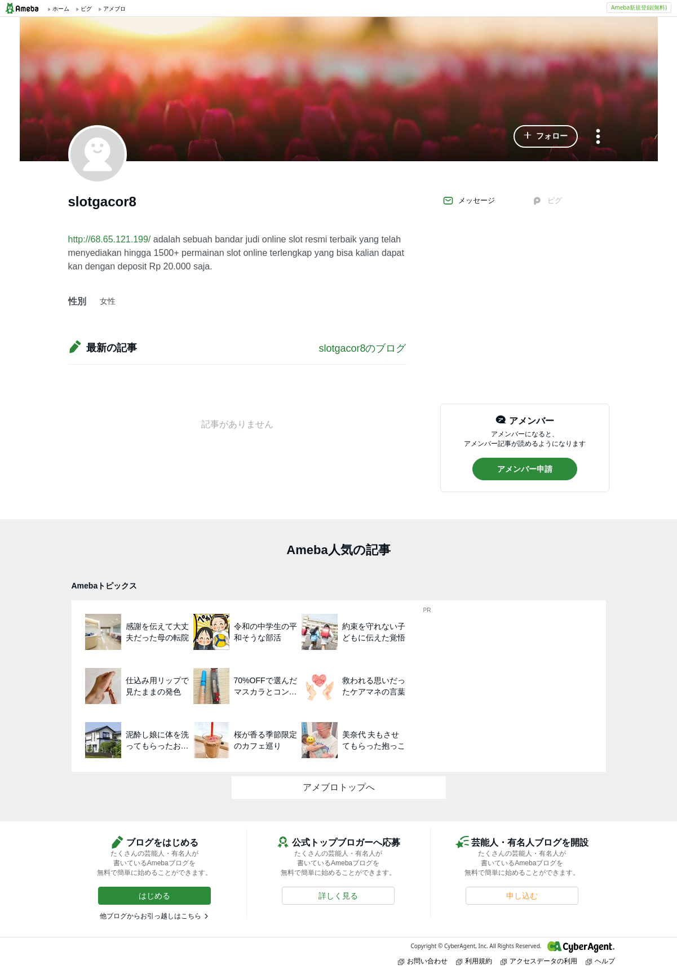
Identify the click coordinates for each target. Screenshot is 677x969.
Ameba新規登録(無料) (639, 7)
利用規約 (474, 961)
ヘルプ (600, 961)
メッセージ (469, 200)
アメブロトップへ (339, 787)
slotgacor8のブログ (362, 348)
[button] (546, 136)
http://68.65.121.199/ (109, 239)
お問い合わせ (423, 961)
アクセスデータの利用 (539, 961)
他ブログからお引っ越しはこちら (150, 916)
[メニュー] (598, 137)
